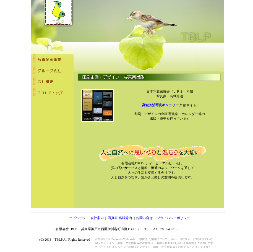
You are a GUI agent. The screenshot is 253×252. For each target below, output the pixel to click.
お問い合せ (144, 218)
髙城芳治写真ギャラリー (160, 105)
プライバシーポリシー (173, 218)
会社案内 (97, 218)
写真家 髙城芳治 (120, 218)
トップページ (76, 218)
